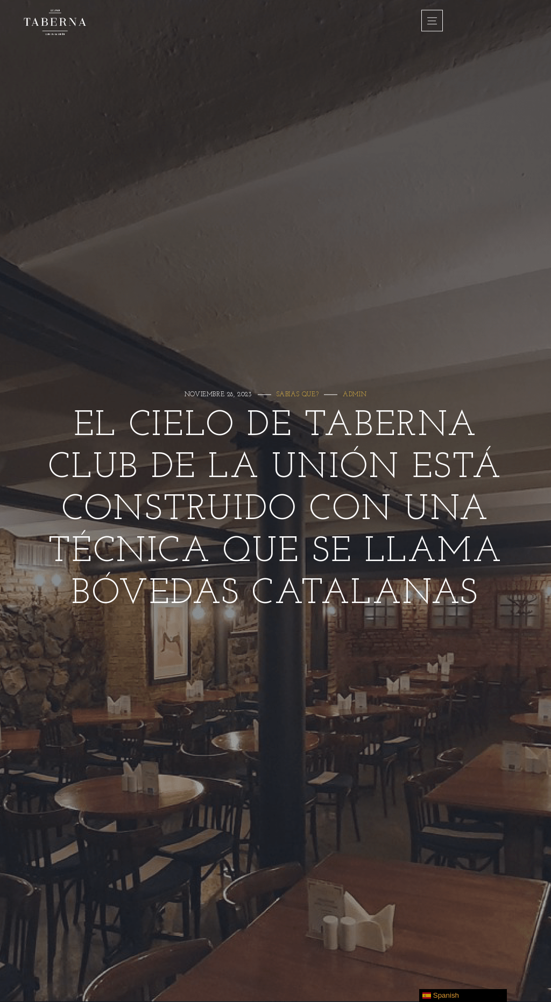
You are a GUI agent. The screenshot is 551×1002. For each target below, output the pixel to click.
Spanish (440, 995)
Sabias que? (298, 394)
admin (354, 394)
